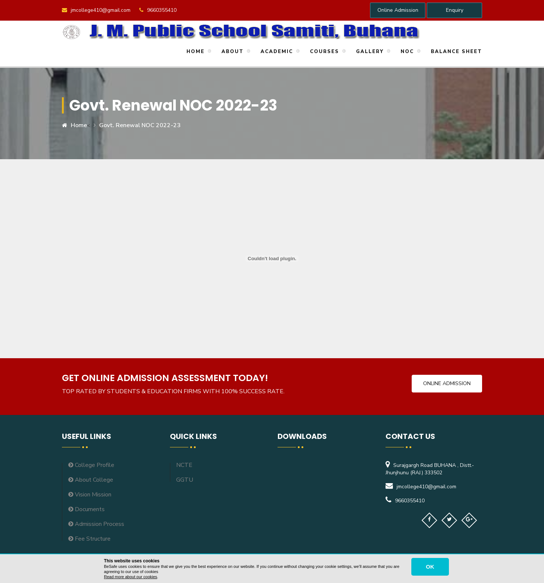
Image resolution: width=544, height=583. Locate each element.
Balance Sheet (455, 51)
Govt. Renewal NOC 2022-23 (140, 125)
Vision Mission (89, 495)
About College (90, 480)
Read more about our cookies (130, 577)
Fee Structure (89, 539)
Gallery (369, 51)
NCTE (184, 465)
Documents (86, 509)
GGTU (184, 480)
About (231, 51)
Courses (323, 51)
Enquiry (454, 10)
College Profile (91, 465)
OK (430, 566)
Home (194, 51)
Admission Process (96, 524)
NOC (406, 51)
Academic (275, 51)
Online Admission (397, 10)
